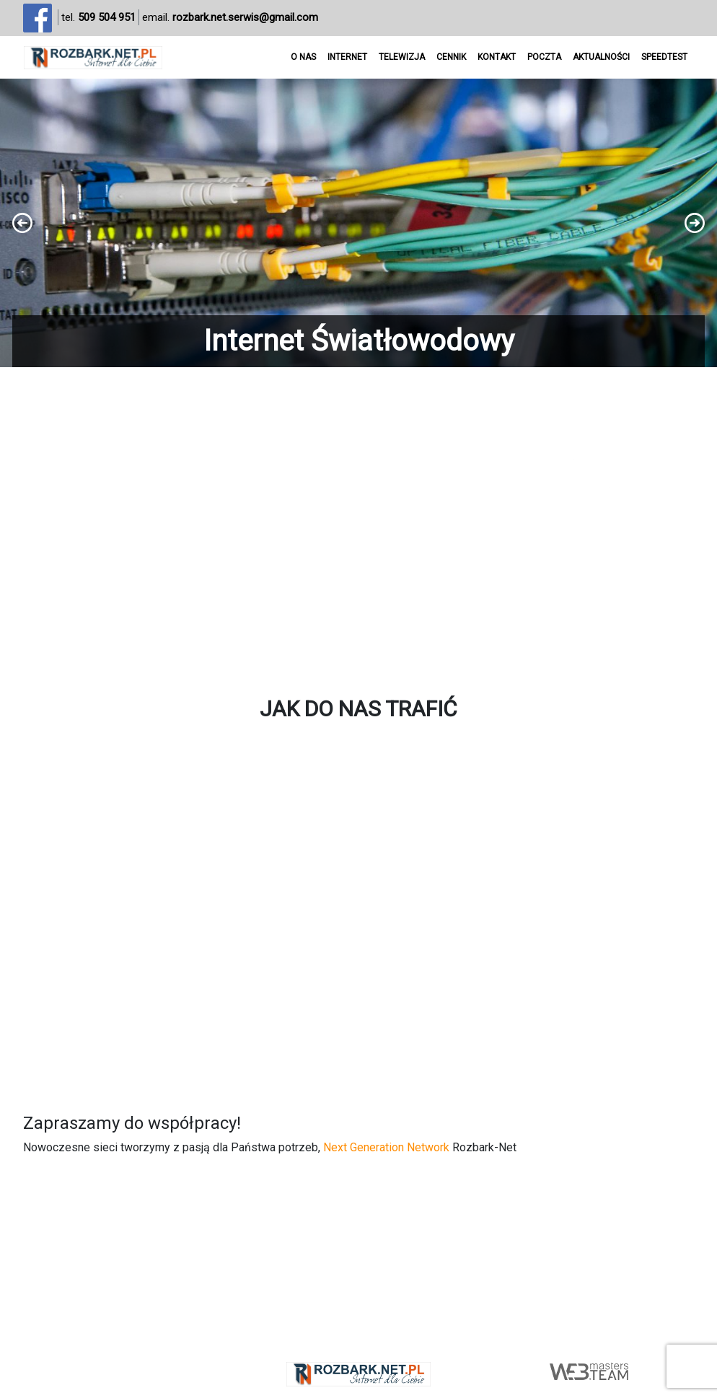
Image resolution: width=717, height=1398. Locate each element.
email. (230, 17)
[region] (358, 223)
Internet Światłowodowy (358, 341)
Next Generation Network (386, 1147)
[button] (358, 223)
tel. (98, 17)
